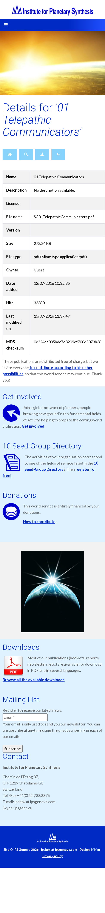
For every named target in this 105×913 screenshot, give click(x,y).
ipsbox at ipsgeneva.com (59, 849)
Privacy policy (52, 856)
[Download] (42, 154)
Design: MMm (89, 849)
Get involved (33, 426)
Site (21, 849)
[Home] (10, 154)
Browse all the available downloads (34, 679)
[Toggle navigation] (6, 25)
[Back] (58, 154)
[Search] (26, 154)
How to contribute (39, 521)
